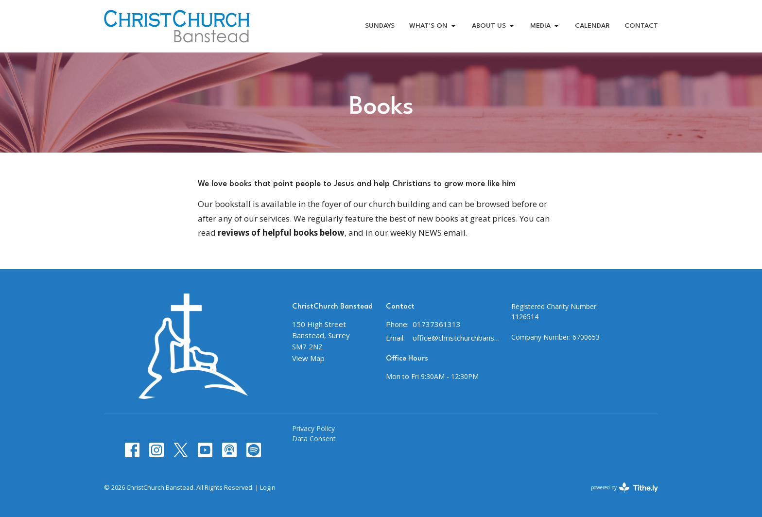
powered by (624, 487)
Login (268, 487)
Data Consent (314, 438)
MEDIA (545, 26)
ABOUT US (494, 26)
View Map (308, 358)
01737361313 (437, 324)
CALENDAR (592, 25)
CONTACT (641, 25)
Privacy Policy (313, 428)
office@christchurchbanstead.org (457, 338)
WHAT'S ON (433, 26)
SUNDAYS (380, 25)
